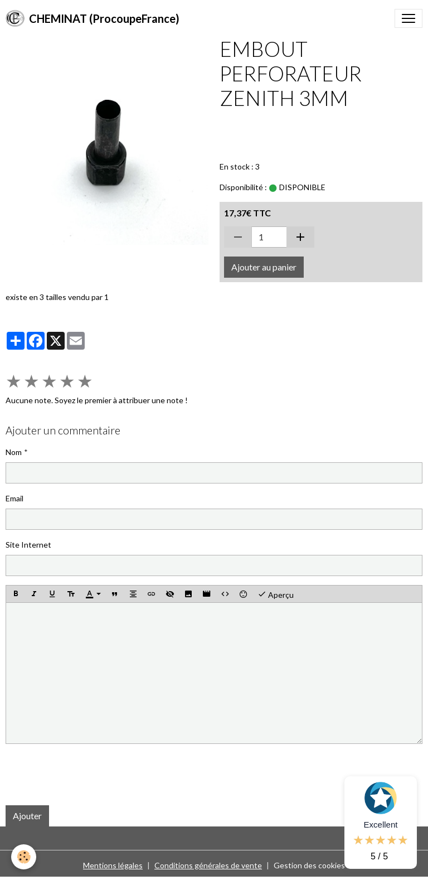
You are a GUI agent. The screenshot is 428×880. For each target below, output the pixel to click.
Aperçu (275, 593)
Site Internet (28, 544)
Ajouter (27, 815)
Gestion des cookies (309, 865)
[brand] (92, 18)
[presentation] (90, 774)
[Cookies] (23, 856)
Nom (14, 452)
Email (14, 498)
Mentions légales (113, 865)
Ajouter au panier (263, 267)
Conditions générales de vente (208, 865)
